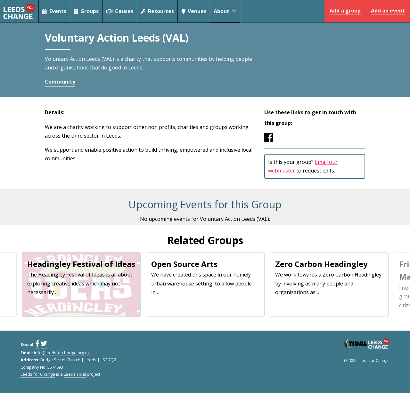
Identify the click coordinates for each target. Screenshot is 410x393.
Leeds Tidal (75, 374)
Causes (120, 11)
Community (60, 81)
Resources (158, 11)
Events (54, 11)
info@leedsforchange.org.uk (62, 353)
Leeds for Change (19, 11)
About (228, 11)
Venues (195, 11)
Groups (86, 11)
